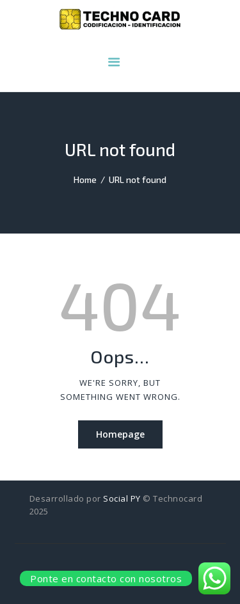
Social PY (122, 498)
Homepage (120, 434)
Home (85, 179)
